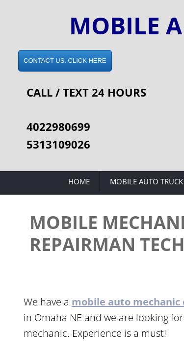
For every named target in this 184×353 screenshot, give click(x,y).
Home (79, 181)
